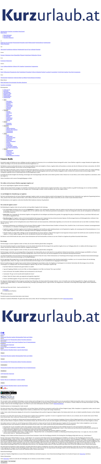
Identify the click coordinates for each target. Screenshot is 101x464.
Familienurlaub (47, 42)
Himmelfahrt (17, 55)
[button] (4, 32)
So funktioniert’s (12, 380)
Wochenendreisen (39, 42)
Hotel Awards (15, 375)
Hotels (2, 72)
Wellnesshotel (7, 72)
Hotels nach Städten (27, 370)
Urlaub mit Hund (17, 77)
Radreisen (15, 49)
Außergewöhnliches (8, 66)
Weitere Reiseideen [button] (5, 43)
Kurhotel (43, 72)
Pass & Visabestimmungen (29, 375)
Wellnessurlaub (31, 42)
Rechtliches (3, 403)
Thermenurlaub (16, 42)
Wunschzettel (4, 370)
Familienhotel (23, 72)
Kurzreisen (5, 289)
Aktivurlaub (3, 49)
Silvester (39, 55)
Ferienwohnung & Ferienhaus (34, 77)
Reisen (2, 385)
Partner (2, 415)
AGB (2, 377)
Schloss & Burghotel (36, 72)
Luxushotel (48, 72)
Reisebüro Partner (13, 382)
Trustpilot (3, 367)
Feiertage (3, 55)
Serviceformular (4, 372)
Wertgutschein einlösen (16, 372)
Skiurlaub (38, 49)
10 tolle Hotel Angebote (63, 72)
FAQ (9, 372)
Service (2, 391)
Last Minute (24, 77)
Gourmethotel (54, 72)
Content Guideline (21, 380)
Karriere (2, 380)
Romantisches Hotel (14, 72)
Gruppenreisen (34, 66)
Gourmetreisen (27, 66)
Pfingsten (22, 55)
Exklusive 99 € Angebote (18, 66)
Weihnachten (34, 55)
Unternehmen (4, 409)
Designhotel (29, 72)
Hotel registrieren (4, 382)
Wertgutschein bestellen (6, 375)
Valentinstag (8, 55)
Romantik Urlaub (24, 42)
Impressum (11, 377)
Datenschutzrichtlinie (68, 298)
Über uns (7, 380)
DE (2, 421)
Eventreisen (3, 60)
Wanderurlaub (21, 49)
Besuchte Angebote (11, 370)
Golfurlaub (33, 49)
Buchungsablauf (19, 370)
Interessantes (4, 397)
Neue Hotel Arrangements (74, 72)
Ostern (12, 55)
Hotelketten (20, 375)
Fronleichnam (28, 55)
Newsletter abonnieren (26, 372)
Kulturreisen (9, 60)
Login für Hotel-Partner (22, 382)
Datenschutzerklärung (58, 436)
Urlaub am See (4, 42)
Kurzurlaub (10, 42)
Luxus (2, 66)
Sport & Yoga (27, 49)
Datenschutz (6, 377)
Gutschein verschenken (13, 31)
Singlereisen (10, 77)
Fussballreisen (9, 49)
